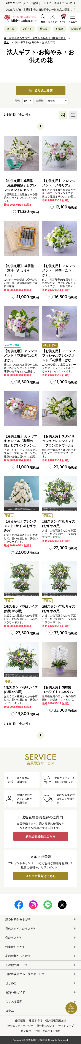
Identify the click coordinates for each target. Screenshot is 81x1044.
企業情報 (20, 1020)
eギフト (27, 28)
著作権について (46, 1025)
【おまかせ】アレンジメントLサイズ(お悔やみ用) (20, 526)
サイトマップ (66, 1025)
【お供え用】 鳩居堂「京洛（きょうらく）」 (19, 270)
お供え (60, 28)
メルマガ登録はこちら (40, 876)
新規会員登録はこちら (40, 836)
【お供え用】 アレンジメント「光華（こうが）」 (58, 270)
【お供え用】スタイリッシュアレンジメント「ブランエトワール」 (58, 440)
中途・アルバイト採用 (47, 1030)
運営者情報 (35, 1020)
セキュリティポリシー (20, 1025)
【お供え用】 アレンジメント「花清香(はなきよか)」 (20, 355)
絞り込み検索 (41, 90)
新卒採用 (26, 1030)
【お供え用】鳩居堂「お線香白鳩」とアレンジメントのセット (20, 185)
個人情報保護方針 (55, 1020)
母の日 (44, 28)
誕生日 (11, 28)
